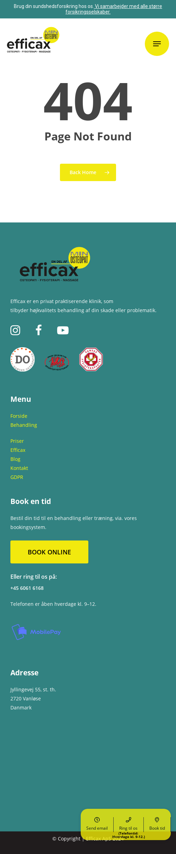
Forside (18, 416)
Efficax (17, 450)
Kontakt (19, 468)
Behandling (23, 425)
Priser (17, 441)
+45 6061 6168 (27, 588)
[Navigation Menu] (157, 44)
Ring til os (128, 824)
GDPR (16, 477)
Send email (97, 824)
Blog (15, 459)
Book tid (157, 824)
